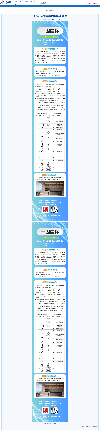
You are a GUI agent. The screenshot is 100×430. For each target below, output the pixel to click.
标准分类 (16, 1)
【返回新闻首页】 (84, 426)
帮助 (89, 1)
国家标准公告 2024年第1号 (52, 423)
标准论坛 (34, 1)
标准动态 (30, 1)
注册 (94, 1)
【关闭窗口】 (89, 426)
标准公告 (27, 1)
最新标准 (20, 1)
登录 (92, 1)
